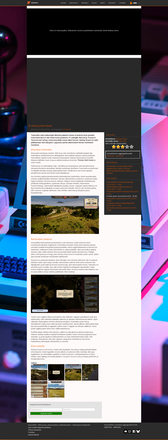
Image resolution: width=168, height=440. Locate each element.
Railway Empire (121, 139)
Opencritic (119, 156)
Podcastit (112, 3)
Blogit (94, 3)
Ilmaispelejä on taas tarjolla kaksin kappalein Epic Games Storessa (120, 167)
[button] (134, 3)
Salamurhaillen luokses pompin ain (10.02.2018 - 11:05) (120, 188)
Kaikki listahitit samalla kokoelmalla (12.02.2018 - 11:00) (120, 183)
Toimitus (31, 432)
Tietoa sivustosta (34, 430)
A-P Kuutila (66, 129)
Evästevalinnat (33, 435)
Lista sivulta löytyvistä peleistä (39, 427)
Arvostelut (74, 3)
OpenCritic (108, 427)
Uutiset (63, 3)
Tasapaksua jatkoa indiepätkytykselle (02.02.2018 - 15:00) (121, 204)
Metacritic (110, 156)
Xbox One (122, 141)
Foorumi (122, 3)
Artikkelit (84, 3)
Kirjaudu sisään (46, 413)
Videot (102, 3)
